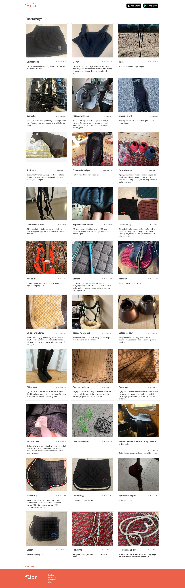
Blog (50, 582)
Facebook (52, 577)
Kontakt (51, 575)
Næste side (29, 567)
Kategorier (52, 580)
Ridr (31, 5)
